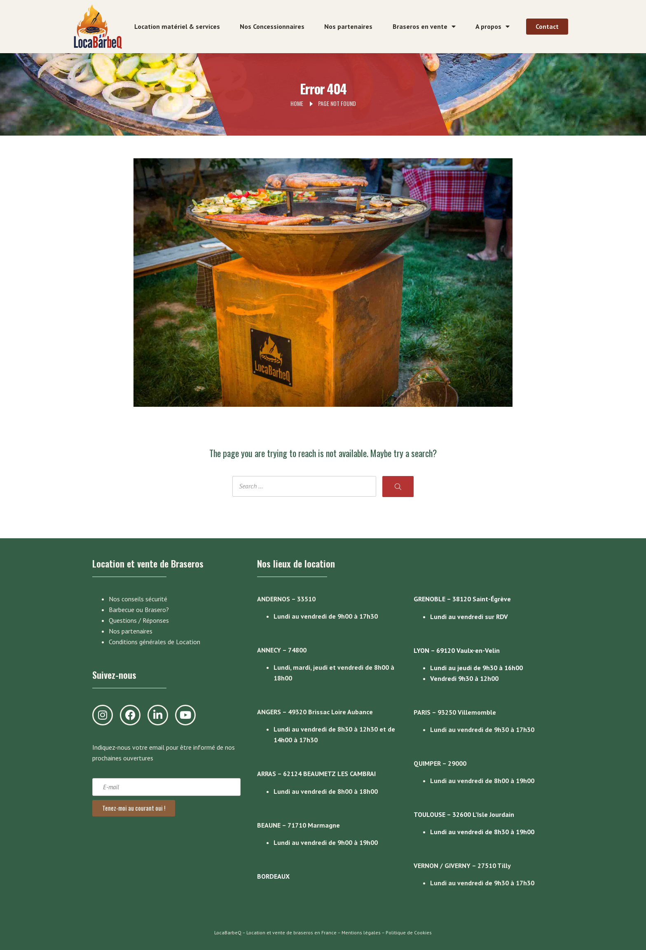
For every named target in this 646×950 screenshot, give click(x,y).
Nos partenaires (348, 26)
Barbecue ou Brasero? (139, 609)
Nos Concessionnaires (272, 26)
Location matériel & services (177, 26)
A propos (492, 26)
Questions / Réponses (139, 620)
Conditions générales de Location (154, 642)
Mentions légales (361, 932)
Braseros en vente (424, 26)
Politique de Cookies (409, 932)
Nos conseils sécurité (138, 599)
